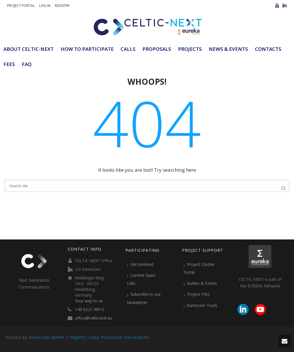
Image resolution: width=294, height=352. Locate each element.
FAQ (27, 64)
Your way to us (89, 300)
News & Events (228, 49)
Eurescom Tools (200, 305)
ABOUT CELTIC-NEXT (28, 49)
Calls (128, 49)
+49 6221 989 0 (89, 309)
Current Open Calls (141, 279)
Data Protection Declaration (119, 337)
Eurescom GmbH (46, 337)
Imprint (77, 337)
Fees (9, 64)
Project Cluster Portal (198, 268)
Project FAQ (196, 294)
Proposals (156, 49)
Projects (190, 49)
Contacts (268, 49)
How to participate (87, 49)
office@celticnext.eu (93, 318)
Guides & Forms (200, 283)
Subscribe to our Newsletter (144, 298)
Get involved (140, 264)
